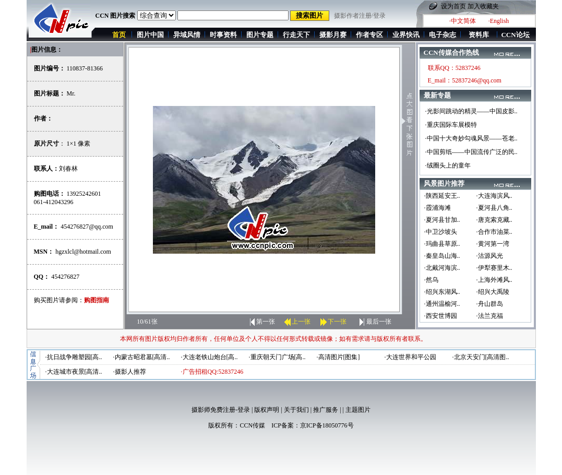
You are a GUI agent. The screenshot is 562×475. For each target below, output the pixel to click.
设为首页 (453, 6)
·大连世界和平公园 (410, 357)
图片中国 (150, 35)
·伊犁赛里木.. (494, 267)
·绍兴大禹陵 (492, 291)
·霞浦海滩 (437, 207)
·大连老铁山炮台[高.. (209, 357)
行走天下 (296, 35)
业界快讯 (406, 35)
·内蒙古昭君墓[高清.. (141, 357)
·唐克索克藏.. (494, 219)
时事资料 (223, 35)
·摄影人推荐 (129, 371)
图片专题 (259, 35)
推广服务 (325, 409)
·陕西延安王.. (442, 195)
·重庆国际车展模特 (451, 124)
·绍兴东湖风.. (442, 291)
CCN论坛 (515, 35)
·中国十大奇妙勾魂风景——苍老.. (471, 138)
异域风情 (186, 35)
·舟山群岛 (489, 303)
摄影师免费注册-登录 (221, 409)
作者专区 (369, 35)
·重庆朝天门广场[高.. (277, 357)
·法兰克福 (489, 315)
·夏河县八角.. (494, 207)
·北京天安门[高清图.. (480, 357)
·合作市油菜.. (494, 231)
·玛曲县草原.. (442, 243)
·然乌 (431, 279)
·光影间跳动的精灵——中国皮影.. (471, 111)
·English (498, 21)
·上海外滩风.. (494, 279)
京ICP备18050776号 (327, 425)
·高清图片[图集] (338, 357)
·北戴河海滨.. (442, 267)
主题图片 (357, 409)
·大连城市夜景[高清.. (73, 371)
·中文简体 (462, 21)
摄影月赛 (332, 35)
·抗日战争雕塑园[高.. (73, 357)
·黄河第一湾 (492, 243)
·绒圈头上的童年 (448, 165)
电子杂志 (442, 35)
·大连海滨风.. (494, 195)
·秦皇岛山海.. (442, 255)
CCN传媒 (252, 425)
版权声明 (266, 409)
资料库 (479, 35)
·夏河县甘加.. (442, 219)
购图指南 (96, 300)
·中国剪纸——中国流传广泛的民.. (471, 152)
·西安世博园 (440, 315)
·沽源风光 (489, 255)
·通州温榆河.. (442, 303)
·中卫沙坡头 (440, 231)
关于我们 (296, 409)
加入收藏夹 (483, 6)
